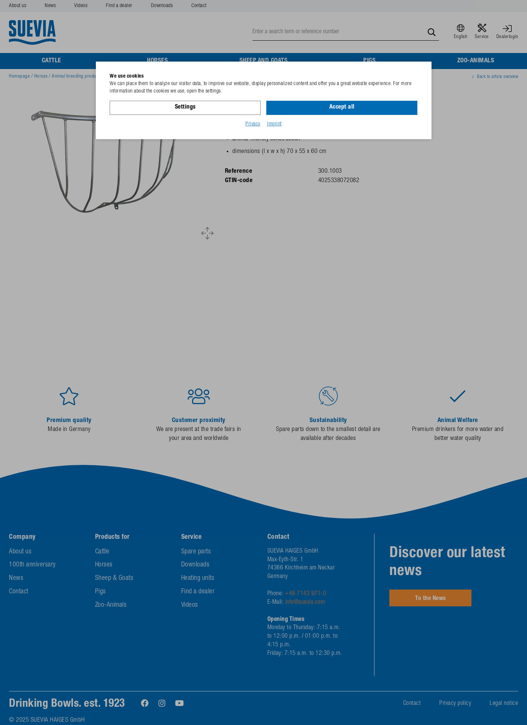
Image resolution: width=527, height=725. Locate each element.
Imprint (274, 124)
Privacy (252, 124)
